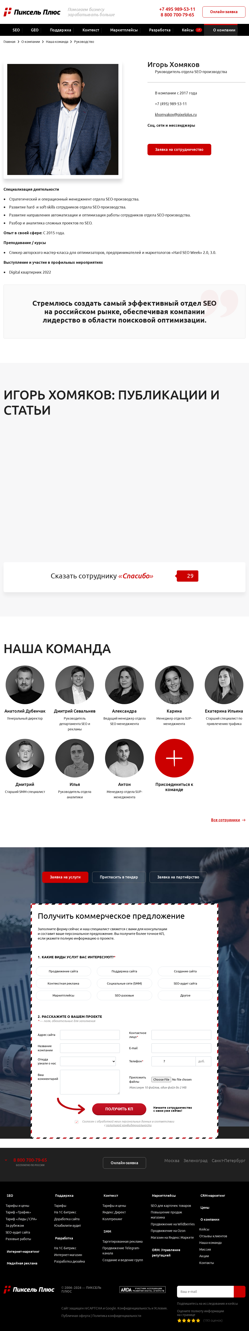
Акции (206, 1253)
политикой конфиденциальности (128, 1125)
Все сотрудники (225, 820)
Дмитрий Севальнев (74, 711)
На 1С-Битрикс (67, 1205)
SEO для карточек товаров (172, 1197)
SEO (10, 1186)
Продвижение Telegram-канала (122, 1247)
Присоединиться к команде (174, 787)
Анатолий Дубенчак (24, 711)
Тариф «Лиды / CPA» (23, 1213)
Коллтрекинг (114, 1213)
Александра (124, 711)
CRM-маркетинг (212, 1186)
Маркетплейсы (164, 1186)
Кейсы (206, 1221)
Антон (124, 784)
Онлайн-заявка (224, 12)
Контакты (208, 1260)
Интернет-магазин (69, 1253)
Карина (174, 711)
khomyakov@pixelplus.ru (176, 114)
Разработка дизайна (71, 1260)
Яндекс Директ (115, 1205)
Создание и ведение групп (124, 1258)
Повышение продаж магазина (168, 1207)
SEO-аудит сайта (19, 1229)
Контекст (111, 1186)
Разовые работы (20, 1237)
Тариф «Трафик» (20, 1205)
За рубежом (16, 1221)
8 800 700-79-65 (177, 14)
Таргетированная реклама (124, 1237)
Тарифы (62, 1197)
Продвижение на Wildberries (165, 1221)
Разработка (64, 1234)
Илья (75, 784)
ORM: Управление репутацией (166, 1260)
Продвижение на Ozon (169, 1232)
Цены (204, 1198)
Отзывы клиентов (215, 1229)
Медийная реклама (22, 1262)
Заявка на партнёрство (178, 877)
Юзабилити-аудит (69, 1221)
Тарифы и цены (19, 1197)
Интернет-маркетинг (23, 1250)
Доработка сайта (68, 1213)
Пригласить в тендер (119, 877)
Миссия (207, 1245)
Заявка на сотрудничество (179, 149)
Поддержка (64, 1186)
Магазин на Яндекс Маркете (166, 1242)
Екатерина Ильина (224, 711)
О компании (209, 1210)
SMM (107, 1226)
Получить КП (119, 1109)
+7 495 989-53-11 (177, 9)
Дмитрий (24, 784)
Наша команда (212, 1237)
